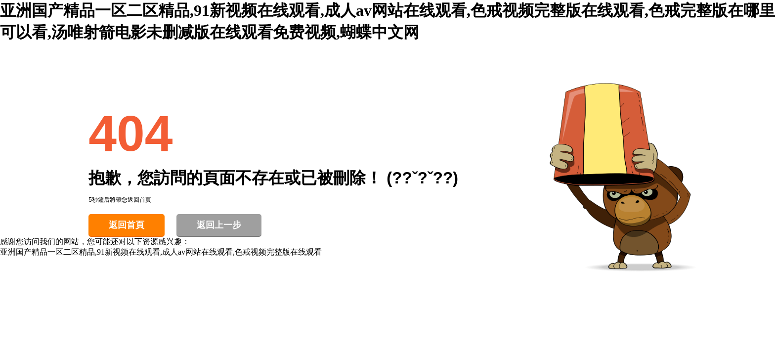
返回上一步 (219, 225)
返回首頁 (126, 225)
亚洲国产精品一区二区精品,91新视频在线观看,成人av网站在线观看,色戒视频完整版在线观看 (161, 252)
